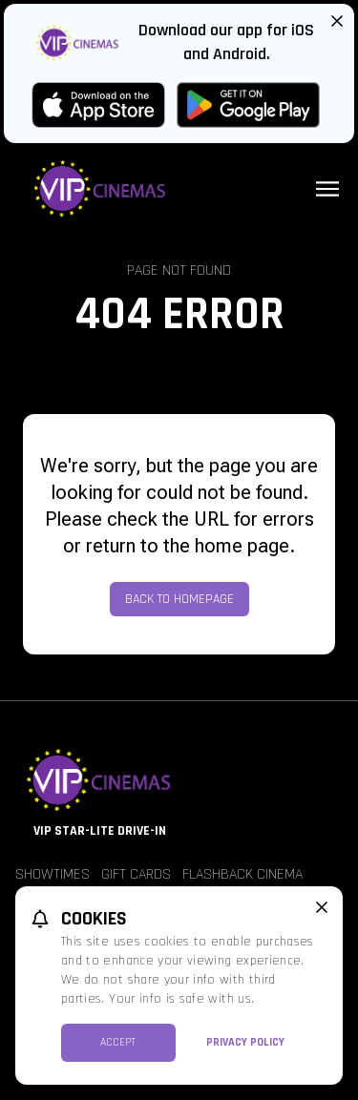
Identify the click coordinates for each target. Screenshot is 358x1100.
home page (242, 545)
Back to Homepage (179, 599)
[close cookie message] (321, 907)
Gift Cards (136, 874)
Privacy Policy (245, 1042)
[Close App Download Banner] (337, 21)
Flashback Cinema (242, 874)
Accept (118, 1042)
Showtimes (52, 874)
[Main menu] (327, 189)
